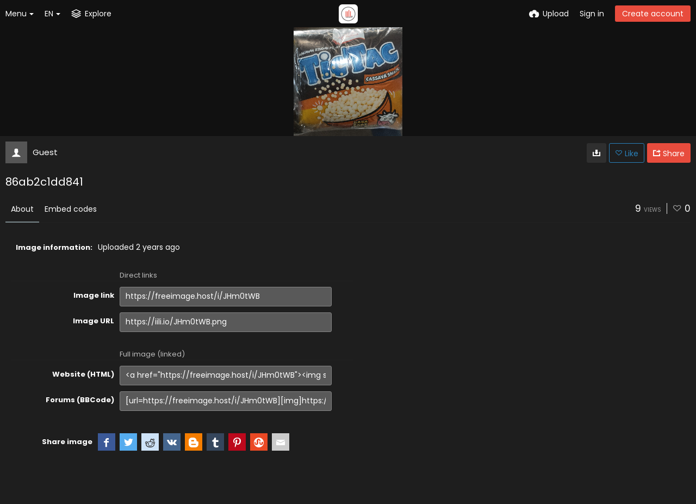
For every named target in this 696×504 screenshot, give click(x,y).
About (22, 209)
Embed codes (71, 209)
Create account (652, 13)
